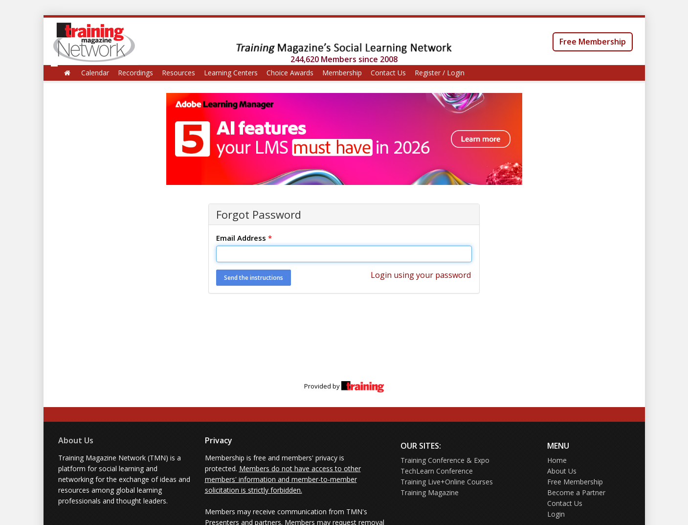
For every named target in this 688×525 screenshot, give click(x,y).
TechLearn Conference (436, 471)
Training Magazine (429, 492)
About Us (75, 440)
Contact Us (388, 72)
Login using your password (421, 275)
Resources (178, 72)
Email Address (244, 238)
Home (557, 460)
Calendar (95, 72)
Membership (342, 72)
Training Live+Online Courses (446, 481)
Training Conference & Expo (444, 460)
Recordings (135, 72)
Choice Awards (289, 72)
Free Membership (592, 41)
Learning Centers (231, 72)
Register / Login (440, 72)
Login (556, 514)
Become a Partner (576, 492)
